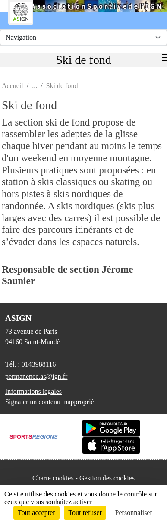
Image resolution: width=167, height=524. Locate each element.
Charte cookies (53, 478)
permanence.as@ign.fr (36, 376)
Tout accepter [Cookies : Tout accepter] (36, 512)
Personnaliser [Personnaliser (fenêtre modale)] (133, 512)
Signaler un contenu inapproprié (49, 401)
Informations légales (33, 391)
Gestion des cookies (107, 478)
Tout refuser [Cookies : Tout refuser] (85, 512)
